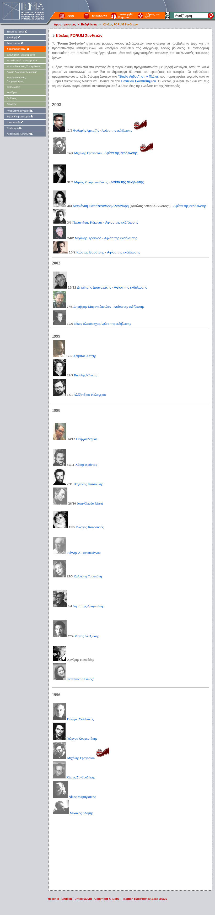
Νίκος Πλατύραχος (87, 324)
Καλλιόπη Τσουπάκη (88, 576)
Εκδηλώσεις (89, 24)
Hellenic (53, 898)
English (67, 898)
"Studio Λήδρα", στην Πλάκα (138, 76)
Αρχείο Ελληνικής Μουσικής (22, 72)
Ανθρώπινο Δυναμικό (20, 110)
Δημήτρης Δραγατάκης (94, 287)
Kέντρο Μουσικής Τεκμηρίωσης (24, 66)
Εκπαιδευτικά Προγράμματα (22, 60)
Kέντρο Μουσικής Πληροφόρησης (16, 79)
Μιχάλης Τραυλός (88, 238)
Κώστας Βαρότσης (90, 252)
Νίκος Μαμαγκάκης (74, 797)
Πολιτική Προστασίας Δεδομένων (144, 898)
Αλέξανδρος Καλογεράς (89, 395)
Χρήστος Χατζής (84, 356)
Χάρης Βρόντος (86, 465)
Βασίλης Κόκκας (85, 375)
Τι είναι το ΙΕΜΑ (17, 31)
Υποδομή (14, 37)
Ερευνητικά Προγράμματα (21, 54)
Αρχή (70, 15)
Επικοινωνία (99, 15)
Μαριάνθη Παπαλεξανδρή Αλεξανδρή (101, 206)
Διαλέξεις (12, 104)
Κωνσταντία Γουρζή (73, 679)
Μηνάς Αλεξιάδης (86, 636)
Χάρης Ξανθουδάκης (74, 777)
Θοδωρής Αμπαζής (86, 130)
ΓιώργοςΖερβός (86, 439)
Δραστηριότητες (65, 24)
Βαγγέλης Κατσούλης (88, 484)
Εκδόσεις (12, 98)
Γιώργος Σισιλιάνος (73, 719)
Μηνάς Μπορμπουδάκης (91, 182)
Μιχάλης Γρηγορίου (88, 153)
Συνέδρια (12, 92)
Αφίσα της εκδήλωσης (116, 130)
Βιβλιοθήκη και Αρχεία (20, 116)
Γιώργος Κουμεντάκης (75, 738)
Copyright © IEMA (106, 898)
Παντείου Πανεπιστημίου (138, 81)
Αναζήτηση (14, 128)
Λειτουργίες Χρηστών (125, 16)
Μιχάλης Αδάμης (81, 813)
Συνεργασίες (15, 43)
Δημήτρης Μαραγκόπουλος (92, 306)
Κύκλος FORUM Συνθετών (120, 24)
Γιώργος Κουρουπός (90, 527)
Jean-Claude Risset (90, 503)
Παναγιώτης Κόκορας (87, 222)
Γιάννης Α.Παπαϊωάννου (77, 553)
